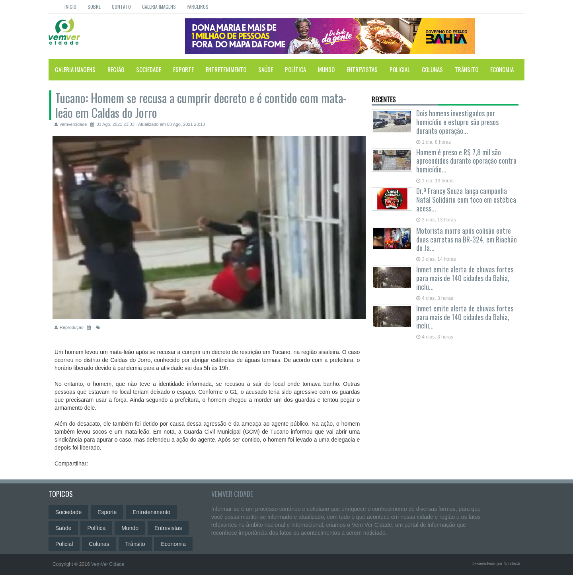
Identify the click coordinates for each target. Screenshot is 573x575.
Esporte (183, 69)
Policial (400, 69)
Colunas (432, 69)
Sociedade (148, 69)
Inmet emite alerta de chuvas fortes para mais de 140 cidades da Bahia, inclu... (464, 278)
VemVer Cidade (232, 494)
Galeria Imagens (159, 6)
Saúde (265, 69)
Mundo (326, 69)
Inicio (70, 6)
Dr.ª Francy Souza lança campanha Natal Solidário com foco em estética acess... (466, 199)
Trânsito (466, 69)
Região (115, 69)
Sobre (94, 6)
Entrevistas (362, 69)
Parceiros (198, 6)
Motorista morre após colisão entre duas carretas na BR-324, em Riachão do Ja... (466, 239)
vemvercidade (71, 124)
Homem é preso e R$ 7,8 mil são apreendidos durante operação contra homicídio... (466, 161)
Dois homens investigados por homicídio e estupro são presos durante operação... (457, 122)
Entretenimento (226, 69)
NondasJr (511, 563)
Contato (121, 6)
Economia (502, 69)
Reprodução (70, 327)
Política (295, 69)
